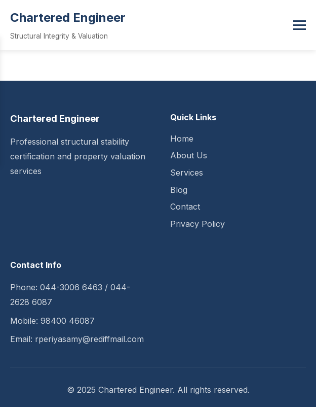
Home (181, 138)
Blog (178, 190)
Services (186, 172)
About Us (188, 155)
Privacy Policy (197, 224)
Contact (185, 206)
